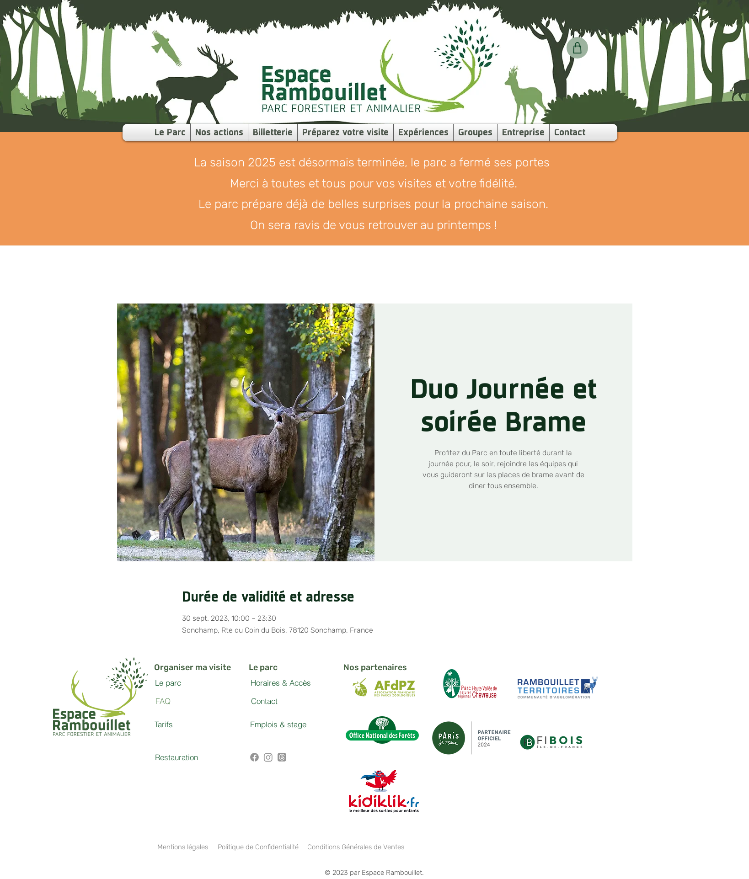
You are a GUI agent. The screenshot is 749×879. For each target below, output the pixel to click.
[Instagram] (268, 757)
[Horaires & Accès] (281, 683)
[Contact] (264, 701)
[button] (423, 132)
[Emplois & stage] (278, 724)
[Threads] (282, 757)
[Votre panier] (577, 48)
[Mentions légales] (182, 847)
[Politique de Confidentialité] (257, 847)
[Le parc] (168, 683)
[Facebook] (254, 757)
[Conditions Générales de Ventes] (355, 847)
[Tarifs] (163, 724)
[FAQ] (163, 701)
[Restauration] (176, 757)
